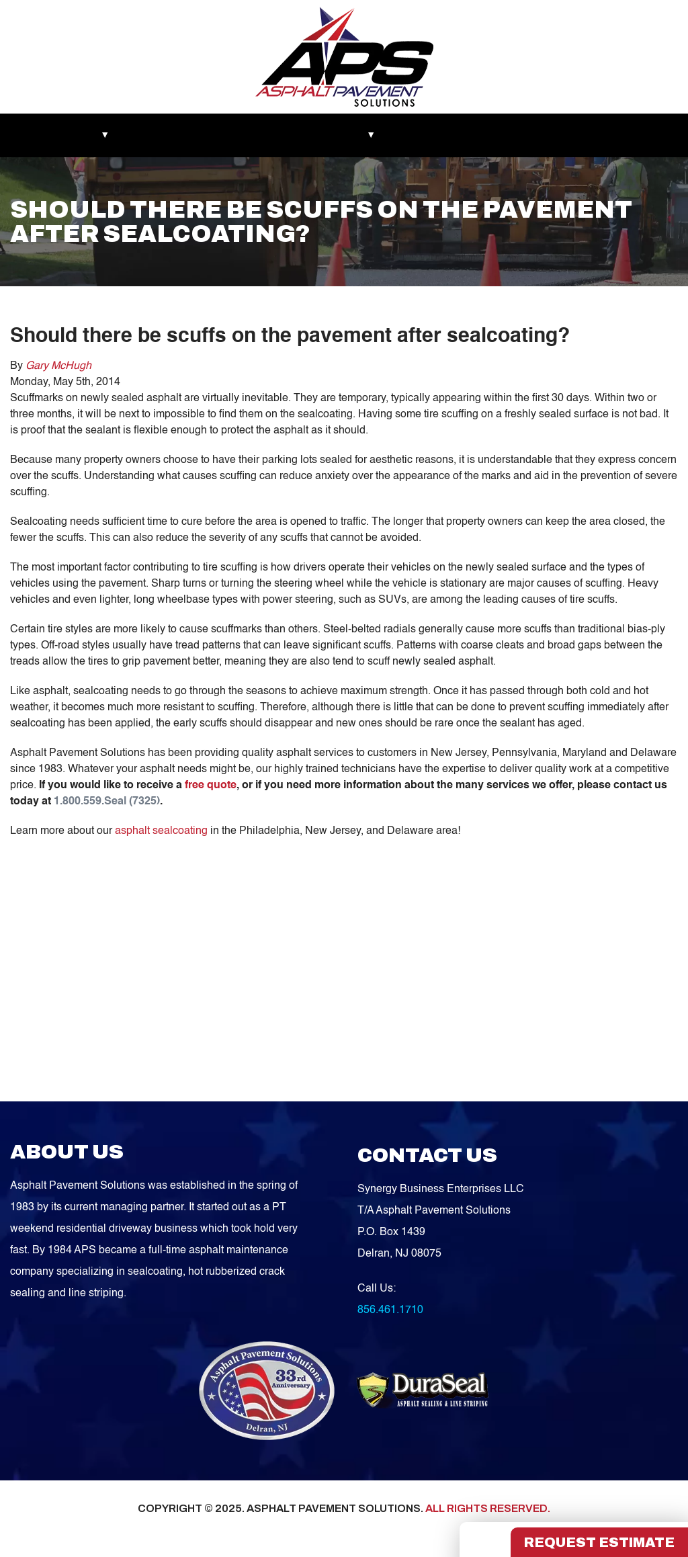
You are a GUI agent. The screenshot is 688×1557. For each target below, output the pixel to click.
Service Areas (477, 135)
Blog (411, 135)
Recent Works (166, 135)
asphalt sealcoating (161, 831)
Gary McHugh (58, 366)
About (97, 135)
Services (357, 135)
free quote (210, 785)
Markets (41, 135)
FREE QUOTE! (625, 135)
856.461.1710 (390, 1310)
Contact (549, 135)
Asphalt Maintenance (267, 135)
